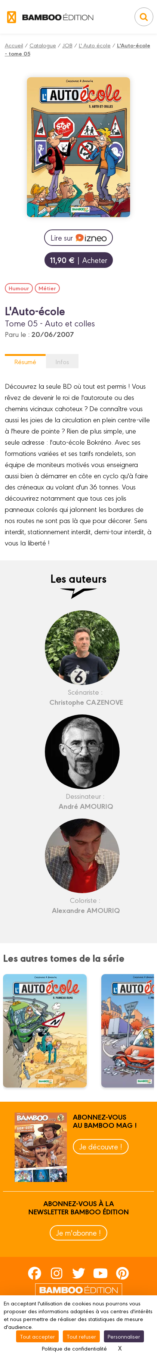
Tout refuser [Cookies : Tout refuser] (81, 1336)
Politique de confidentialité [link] (74, 1348)
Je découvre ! (100, 1146)
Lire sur (78, 237)
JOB (67, 45)
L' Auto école (95, 45)
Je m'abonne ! (78, 1232)
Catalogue (43, 45)
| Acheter (78, 259)
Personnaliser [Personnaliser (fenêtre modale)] (124, 1336)
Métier (47, 288)
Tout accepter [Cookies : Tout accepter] (37, 1336)
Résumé (25, 361)
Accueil (14, 45)
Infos (62, 361)
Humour (19, 288)
